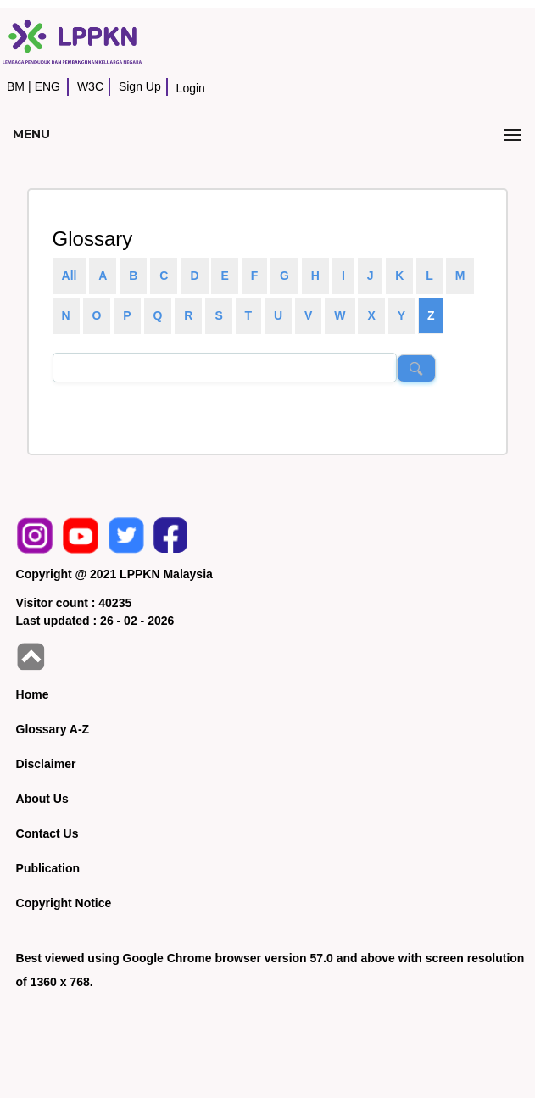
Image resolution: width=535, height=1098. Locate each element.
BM (16, 86)
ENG (47, 86)
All (69, 275)
